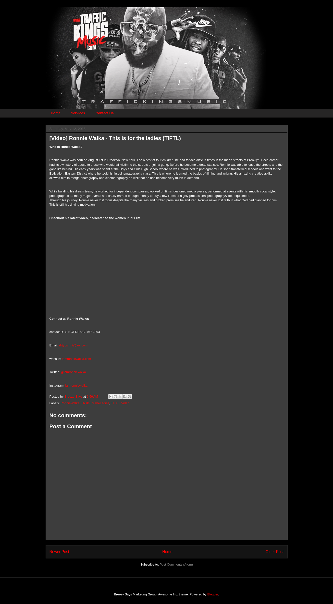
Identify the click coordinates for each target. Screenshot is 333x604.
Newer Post (59, 552)
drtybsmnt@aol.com (73, 345)
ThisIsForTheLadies (95, 403)
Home (56, 113)
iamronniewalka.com (76, 359)
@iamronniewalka (73, 372)
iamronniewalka (76, 385)
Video (125, 403)
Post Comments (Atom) (176, 564)
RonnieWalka (70, 403)
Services (78, 113)
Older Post (275, 552)
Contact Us (105, 113)
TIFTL (115, 403)
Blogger (212, 594)
